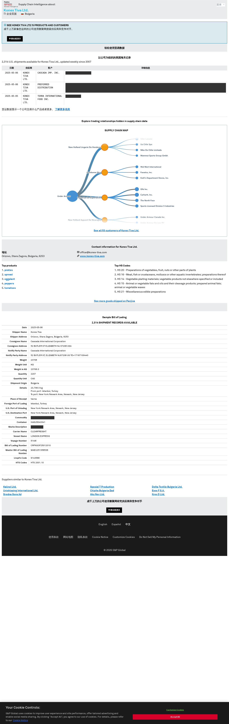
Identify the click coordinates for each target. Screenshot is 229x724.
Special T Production (102, 487)
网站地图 (68, 537)
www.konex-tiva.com (92, 256)
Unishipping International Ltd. (20, 490)
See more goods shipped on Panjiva (114, 301)
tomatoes (10, 288)
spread (8, 274)
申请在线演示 (15, 39)
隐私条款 (83, 537)
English (103, 524)
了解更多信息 (62, 109)
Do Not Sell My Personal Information (160, 537)
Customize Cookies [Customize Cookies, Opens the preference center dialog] (175, 714)
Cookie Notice (100, 537)
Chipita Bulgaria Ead (102, 490)
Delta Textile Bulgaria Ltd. (167, 487)
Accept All (175, 720)
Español (116, 524)
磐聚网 (11, 4)
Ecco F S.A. (158, 490)
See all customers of (116, 230)
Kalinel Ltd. (9, 487)
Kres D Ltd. (158, 494)
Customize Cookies (124, 537)
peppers (9, 283)
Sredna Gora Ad (12, 494)
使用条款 (54, 537)
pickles (8, 270)
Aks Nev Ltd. (97, 494)
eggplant (9, 279)
